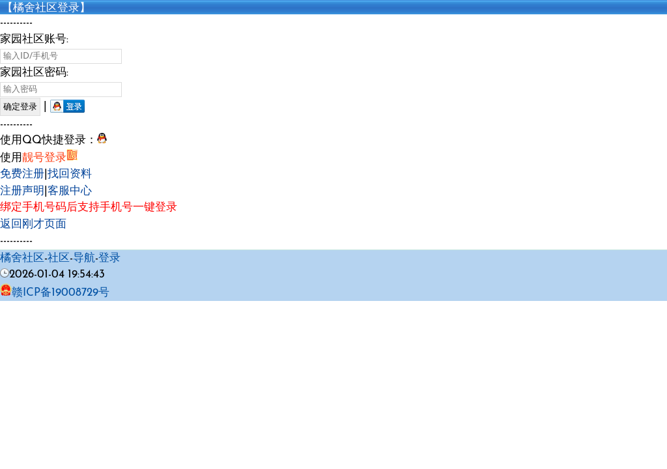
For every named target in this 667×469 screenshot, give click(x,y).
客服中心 (70, 191)
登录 (109, 258)
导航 (84, 258)
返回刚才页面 (33, 224)
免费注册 (22, 174)
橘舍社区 (22, 258)
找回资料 (70, 174)
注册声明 (22, 191)
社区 (59, 258)
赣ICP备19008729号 (54, 292)
